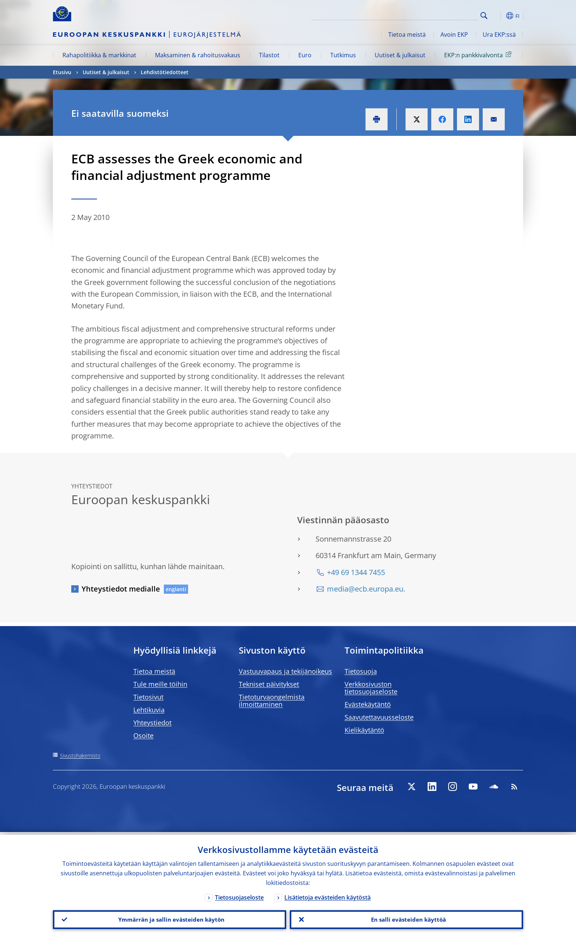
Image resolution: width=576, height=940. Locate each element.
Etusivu (62, 72)
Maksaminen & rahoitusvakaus (197, 55)
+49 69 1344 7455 (356, 572)
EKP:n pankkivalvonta (479, 54)
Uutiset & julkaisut (400, 55)
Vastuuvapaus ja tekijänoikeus (285, 671)
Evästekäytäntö (368, 704)
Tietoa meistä (407, 34)
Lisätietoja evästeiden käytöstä (327, 895)
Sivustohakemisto (80, 755)
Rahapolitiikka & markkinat (99, 55)
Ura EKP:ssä (499, 34)
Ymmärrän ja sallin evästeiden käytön (170, 918)
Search (484, 15)
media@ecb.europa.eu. (366, 589)
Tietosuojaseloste (239, 895)
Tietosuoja (361, 671)
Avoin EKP (454, 34)
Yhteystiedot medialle (121, 589)
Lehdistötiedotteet (164, 72)
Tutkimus (343, 55)
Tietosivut (148, 697)
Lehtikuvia (149, 709)
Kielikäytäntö (364, 730)
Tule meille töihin (160, 684)
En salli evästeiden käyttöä (406, 918)
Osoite (143, 735)
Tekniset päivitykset (269, 684)
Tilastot (269, 55)
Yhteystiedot (152, 722)
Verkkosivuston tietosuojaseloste (371, 688)
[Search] (441, 14)
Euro (305, 55)
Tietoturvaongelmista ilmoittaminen (272, 701)
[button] (497, 16)
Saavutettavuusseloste (379, 717)
